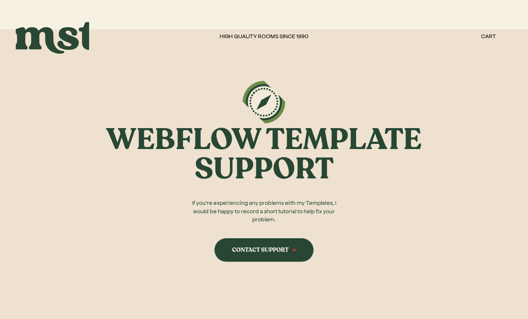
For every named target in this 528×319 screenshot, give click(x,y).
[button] (488, 36)
